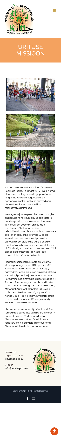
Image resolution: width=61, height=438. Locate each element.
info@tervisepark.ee (16, 368)
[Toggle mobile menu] (54, 10)
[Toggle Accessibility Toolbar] (54, 431)
